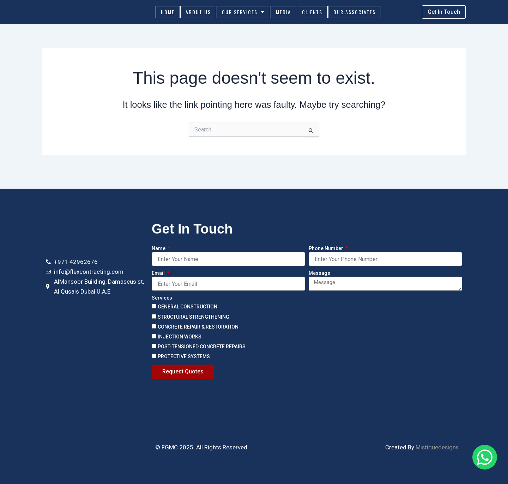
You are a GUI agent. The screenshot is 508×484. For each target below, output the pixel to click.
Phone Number (326, 249)
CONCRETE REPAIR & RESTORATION (198, 327)
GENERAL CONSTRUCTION (187, 307)
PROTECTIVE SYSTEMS (184, 356)
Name (159, 249)
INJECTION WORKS (179, 337)
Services (162, 298)
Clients (312, 13)
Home (168, 13)
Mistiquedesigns (437, 447)
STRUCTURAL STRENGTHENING (193, 317)
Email (159, 273)
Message (319, 273)
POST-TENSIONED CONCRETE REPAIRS (202, 346)
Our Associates (354, 13)
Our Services (243, 13)
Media (283, 13)
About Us (198, 13)
